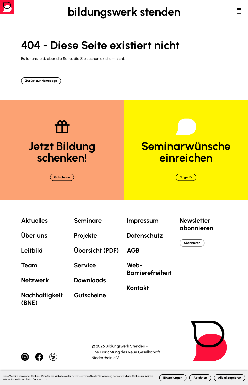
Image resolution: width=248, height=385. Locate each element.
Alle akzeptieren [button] (224, 376)
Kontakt (138, 292)
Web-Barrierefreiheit (149, 273)
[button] (234, 12)
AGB (133, 254)
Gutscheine (62, 180)
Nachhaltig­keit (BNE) (42, 303)
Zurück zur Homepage (47, 81)
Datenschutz (145, 239)
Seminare (88, 224)
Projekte (85, 239)
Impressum (142, 224)
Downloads (90, 284)
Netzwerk (35, 284)
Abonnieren (196, 248)
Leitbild (32, 254)
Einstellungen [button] (149, 376)
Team (29, 269)
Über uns (34, 239)
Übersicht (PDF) (96, 254)
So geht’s (186, 180)
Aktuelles (34, 224)
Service (85, 269)
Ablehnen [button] (185, 376)
